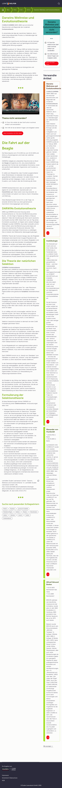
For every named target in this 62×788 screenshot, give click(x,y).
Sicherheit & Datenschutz (9, 778)
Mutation (25, 512)
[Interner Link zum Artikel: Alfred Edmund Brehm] (47, 737)
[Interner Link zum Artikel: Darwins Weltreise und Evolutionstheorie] (47, 233)
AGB (3, 780)
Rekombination (33, 512)
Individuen (12, 515)
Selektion (18, 512)
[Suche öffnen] (59, 3)
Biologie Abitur (9, 10)
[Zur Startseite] (9, 3)
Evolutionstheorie (7, 518)
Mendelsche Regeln (7, 512)
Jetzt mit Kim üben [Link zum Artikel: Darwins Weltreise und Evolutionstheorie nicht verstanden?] (50, 63)
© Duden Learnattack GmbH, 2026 (31, 785)
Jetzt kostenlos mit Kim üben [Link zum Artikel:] (12, 133)
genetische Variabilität (23, 508)
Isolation (5, 515)
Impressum (5, 775)
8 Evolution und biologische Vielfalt (16, 10)
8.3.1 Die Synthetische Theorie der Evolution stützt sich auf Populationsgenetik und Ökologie (29, 10)
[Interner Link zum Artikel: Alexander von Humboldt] (47, 574)
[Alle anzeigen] (48, 746)
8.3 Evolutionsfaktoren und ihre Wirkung (22, 10)
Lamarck (20, 515)
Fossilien (27, 515)
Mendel (5, 508)
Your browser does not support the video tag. (20, 103)
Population (12, 508)
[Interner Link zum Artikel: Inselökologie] (47, 422)
